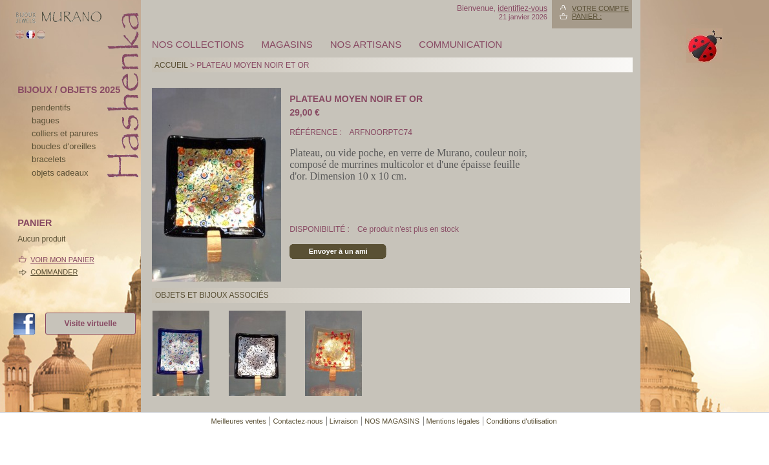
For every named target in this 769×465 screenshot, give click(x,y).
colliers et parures (65, 133)
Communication (460, 44)
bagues (45, 120)
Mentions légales (453, 421)
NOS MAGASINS (391, 421)
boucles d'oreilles (64, 146)
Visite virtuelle (90, 323)
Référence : (317, 132)
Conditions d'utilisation (521, 421)
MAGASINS (287, 44)
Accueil (171, 65)
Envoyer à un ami (338, 251)
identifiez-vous (522, 8)
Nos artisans (366, 44)
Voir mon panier (62, 260)
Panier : (587, 16)
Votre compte (600, 8)
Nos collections (198, 44)
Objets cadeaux (60, 173)
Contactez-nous (297, 421)
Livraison (344, 421)
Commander (54, 272)
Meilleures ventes (238, 421)
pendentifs (51, 107)
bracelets (49, 159)
